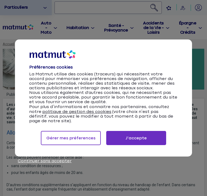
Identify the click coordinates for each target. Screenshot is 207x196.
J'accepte (136, 138)
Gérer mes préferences (71, 138)
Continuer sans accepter (45, 161)
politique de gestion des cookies (76, 111)
